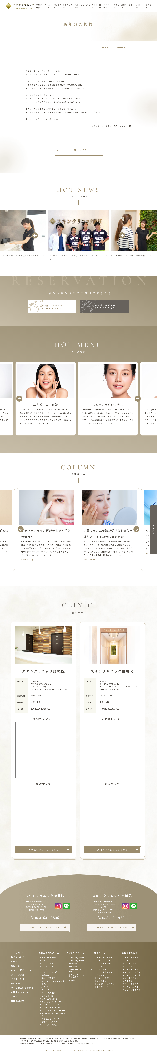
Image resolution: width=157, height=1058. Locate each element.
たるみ (44, 969)
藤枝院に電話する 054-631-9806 (52, 307)
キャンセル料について (22, 987)
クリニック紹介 (19, 974)
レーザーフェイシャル (51, 1007)
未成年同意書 (18, 1000)
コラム (130, 6)
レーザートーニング (50, 1004)
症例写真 (94, 6)
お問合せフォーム (20, 992)
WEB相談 (153, 529)
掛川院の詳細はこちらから (112, 849)
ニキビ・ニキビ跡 (49, 972)
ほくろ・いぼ (47, 966)
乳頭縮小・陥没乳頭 (106, 984)
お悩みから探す (67, 6)
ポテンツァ (46, 987)
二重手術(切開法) (77, 960)
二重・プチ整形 (131, 969)
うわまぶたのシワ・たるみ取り (81, 970)
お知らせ (124, 6)
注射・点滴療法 (48, 978)
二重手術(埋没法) (77, 957)
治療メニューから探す (82, 6)
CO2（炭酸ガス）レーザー (53, 1010)
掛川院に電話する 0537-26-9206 (105, 307)
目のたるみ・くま (132, 972)
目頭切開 (73, 963)
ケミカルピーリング (50, 1019)
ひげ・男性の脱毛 (49, 998)
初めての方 (57, 6)
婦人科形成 (102, 981)
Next (122, 235)
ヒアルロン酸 (47, 996)
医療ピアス (102, 969)
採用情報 (148, 6)
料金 (100, 6)
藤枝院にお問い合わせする (45, 927)
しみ (43, 960)
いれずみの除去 (104, 963)
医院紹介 (116, 6)
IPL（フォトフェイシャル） (53, 981)
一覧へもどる (79, 150)
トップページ (18, 952)
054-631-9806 (40, 709)
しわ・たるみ (47, 963)
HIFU (43, 984)
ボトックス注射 (48, 993)
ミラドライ (102, 966)
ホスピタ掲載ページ (21, 970)
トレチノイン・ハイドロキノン (53, 1014)
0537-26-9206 (109, 709)
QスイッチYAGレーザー (52, 1001)
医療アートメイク (49, 1022)
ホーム (50, 6)
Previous (35, 235)
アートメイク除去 (49, 1025)
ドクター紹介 (107, 6)
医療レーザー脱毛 (49, 957)
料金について (18, 957)
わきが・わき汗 (104, 987)
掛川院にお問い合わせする (112, 927)
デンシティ (46, 990)
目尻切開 (73, 966)
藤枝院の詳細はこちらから (44, 849)
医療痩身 (45, 975)
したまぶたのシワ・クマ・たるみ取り (81, 975)
